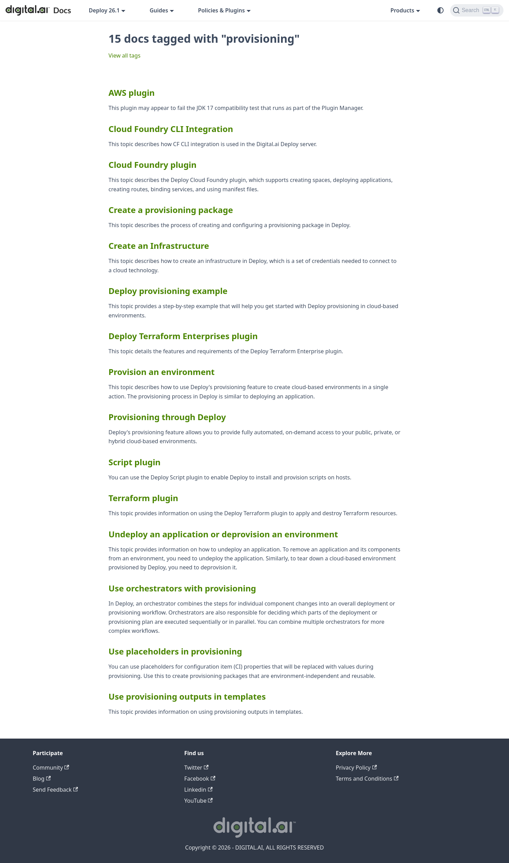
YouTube (198, 800)
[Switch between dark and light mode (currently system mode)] (440, 10)
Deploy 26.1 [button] (104, 10)
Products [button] (402, 10)
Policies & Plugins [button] (221, 10)
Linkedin (198, 789)
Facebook (199, 778)
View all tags (124, 55)
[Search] (476, 10)
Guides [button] (158, 10)
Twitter (196, 767)
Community (51, 767)
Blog (42, 778)
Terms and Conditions (367, 778)
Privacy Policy (356, 767)
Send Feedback (55, 789)
